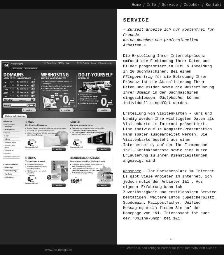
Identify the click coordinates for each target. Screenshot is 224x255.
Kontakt (214, 5)
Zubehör (192, 5)
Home (136, 5)
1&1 (186, 181)
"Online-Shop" (147, 218)
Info (151, 5)
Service (170, 5)
